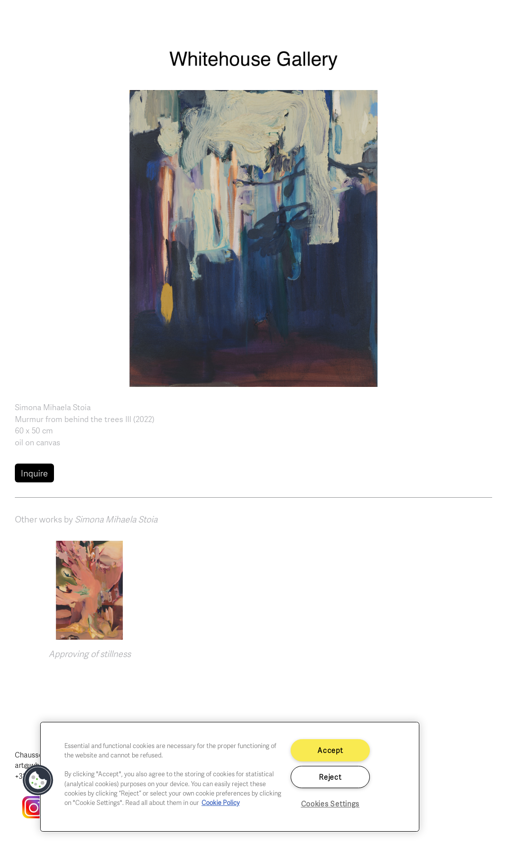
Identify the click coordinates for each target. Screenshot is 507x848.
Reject (330, 777)
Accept (330, 750)
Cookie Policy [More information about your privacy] (221, 802)
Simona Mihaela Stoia (53, 407)
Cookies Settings (330, 803)
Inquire (34, 473)
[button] (253, 237)
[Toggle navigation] (487, 20)
